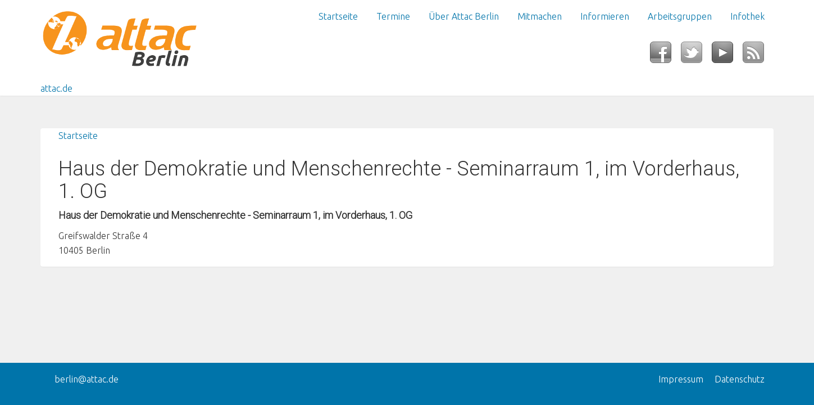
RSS (758, 56)
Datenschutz (740, 379)
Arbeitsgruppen (680, 16)
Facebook (665, 56)
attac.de (56, 88)
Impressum (680, 379)
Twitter (696, 56)
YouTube (727, 56)
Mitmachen (539, 16)
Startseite (338, 16)
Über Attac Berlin (464, 16)
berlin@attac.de (86, 379)
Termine (393, 16)
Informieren (604, 16)
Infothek (747, 16)
